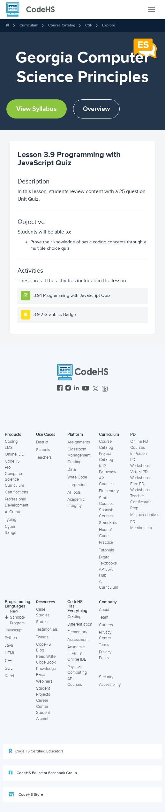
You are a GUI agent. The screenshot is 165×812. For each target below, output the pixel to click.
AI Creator (14, 511)
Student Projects (43, 691)
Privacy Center (105, 635)
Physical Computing (77, 669)
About (104, 609)
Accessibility (110, 684)
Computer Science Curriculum (14, 479)
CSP (88, 25)
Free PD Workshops (140, 486)
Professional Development (16, 502)
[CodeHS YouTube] (85, 388)
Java (9, 645)
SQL (9, 668)
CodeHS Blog (43, 647)
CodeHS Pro (12, 464)
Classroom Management (79, 452)
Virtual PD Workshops (140, 474)
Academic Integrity (76, 502)
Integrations (77, 484)
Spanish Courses (106, 513)
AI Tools (74, 492)
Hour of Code (105, 532)
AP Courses (106, 481)
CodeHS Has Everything (77, 606)
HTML (10, 653)
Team (103, 617)
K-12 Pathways (107, 469)
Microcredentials (144, 514)
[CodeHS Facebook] (60, 388)
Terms (104, 644)
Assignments (78, 442)
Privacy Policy (105, 655)
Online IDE (14, 454)
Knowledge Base (46, 671)
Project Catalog (106, 456)
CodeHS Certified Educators (36, 751)
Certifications (16, 492)
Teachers (44, 457)
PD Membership (141, 524)
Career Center (42, 703)
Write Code (77, 477)
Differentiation (79, 624)
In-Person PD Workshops (140, 459)
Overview (96, 109)
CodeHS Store (26, 794)
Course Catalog (61, 25)
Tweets (42, 637)
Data (71, 469)
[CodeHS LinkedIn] (76, 388)
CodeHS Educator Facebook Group (43, 772)
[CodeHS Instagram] (68, 388)
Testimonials (47, 629)
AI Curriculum (108, 584)
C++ (8, 660)
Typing (10, 519)
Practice (106, 542)
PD (133, 434)
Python (11, 637)
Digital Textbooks (108, 560)
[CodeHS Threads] (104, 388)
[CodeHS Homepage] (33, 9)
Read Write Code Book (46, 659)
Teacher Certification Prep (141, 501)
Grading (74, 461)
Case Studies (42, 612)
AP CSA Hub (106, 572)
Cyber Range (10, 529)
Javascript (14, 630)
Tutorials (106, 550)
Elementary (109, 490)
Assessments (79, 639)
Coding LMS (11, 444)
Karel (9, 676)
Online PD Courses (139, 444)
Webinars (44, 681)
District (42, 442)
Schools (43, 449)
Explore (108, 25)
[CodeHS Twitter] (95, 388)
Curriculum (28, 25)
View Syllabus (36, 109)
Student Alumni (43, 715)
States (42, 621)
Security (106, 676)
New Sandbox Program (15, 617)
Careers (106, 625)
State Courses (106, 501)
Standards (108, 522)
